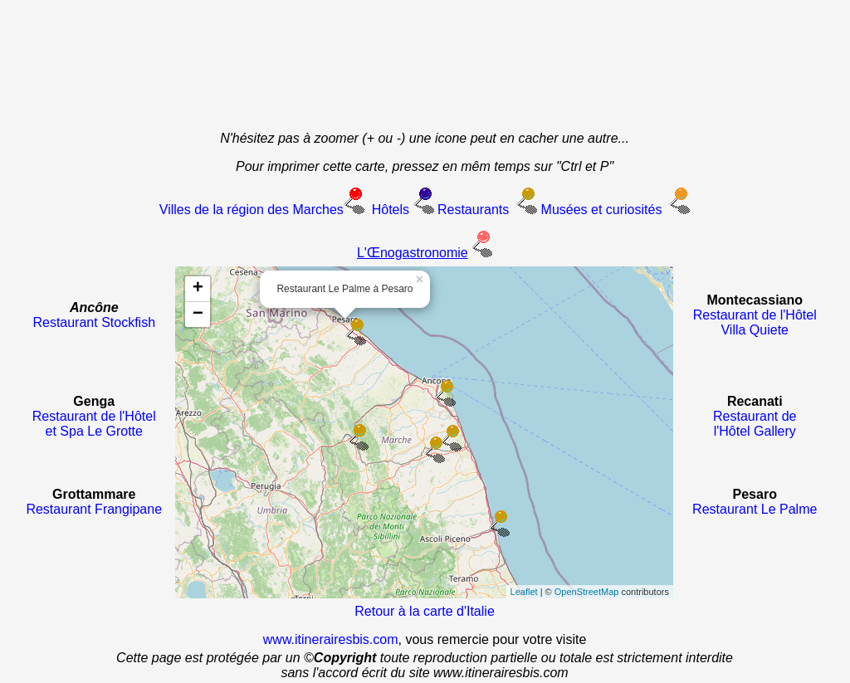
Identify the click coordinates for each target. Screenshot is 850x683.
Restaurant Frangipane (94, 509)
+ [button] (198, 288)
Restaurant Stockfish (93, 322)
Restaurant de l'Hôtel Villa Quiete (755, 322)
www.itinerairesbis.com (330, 639)
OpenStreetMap (586, 592)
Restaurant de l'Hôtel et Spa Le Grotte (94, 423)
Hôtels (390, 209)
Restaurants (472, 209)
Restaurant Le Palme (754, 509)
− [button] (198, 314)
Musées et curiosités (601, 209)
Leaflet (524, 592)
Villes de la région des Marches (251, 209)
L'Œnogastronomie (412, 253)
